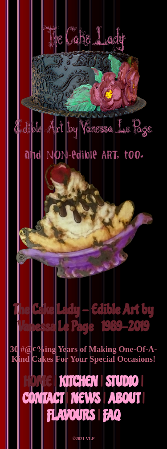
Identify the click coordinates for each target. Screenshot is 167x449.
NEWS (85, 398)
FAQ (111, 415)
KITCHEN (78, 381)
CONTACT (42, 398)
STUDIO (122, 381)
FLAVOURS (71, 415)
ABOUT (123, 398)
